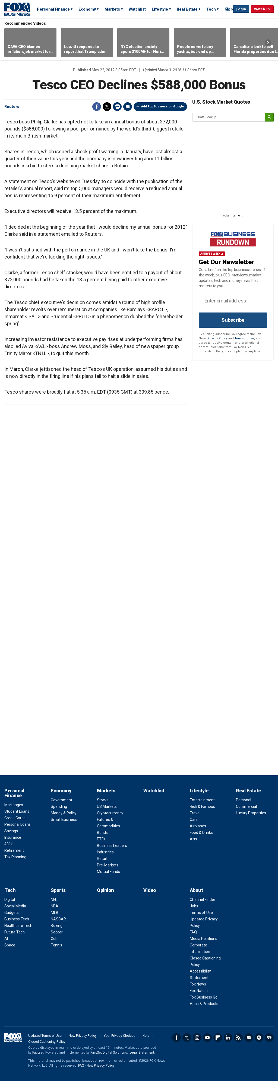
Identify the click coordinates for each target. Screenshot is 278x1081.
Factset (38, 1052)
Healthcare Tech (18, 925)
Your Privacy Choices (119, 1036)
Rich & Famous (202, 806)
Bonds (102, 832)
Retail (102, 858)
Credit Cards (15, 818)
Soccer (57, 932)
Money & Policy (64, 813)
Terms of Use (244, 338)
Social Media (15, 906)
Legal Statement (141, 1052)
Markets (112, 9)
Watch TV (262, 9)
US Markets (107, 806)
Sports (58, 890)
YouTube (207, 1037)
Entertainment (202, 800)
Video (149, 890)
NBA (54, 906)
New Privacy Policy (83, 1036)
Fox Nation (199, 990)
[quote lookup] (229, 117)
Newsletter (248, 1037)
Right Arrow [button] (268, 42)
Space (9, 945)
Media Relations (203, 938)
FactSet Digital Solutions (108, 1052)
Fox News (198, 984)
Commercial (246, 806)
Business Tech (16, 919)
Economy (87, 9)
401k (8, 844)
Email (127, 106)
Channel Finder (202, 899)
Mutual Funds (108, 871)
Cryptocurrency (110, 813)
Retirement (14, 850)
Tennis (56, 945)
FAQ (193, 932)
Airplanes (198, 826)
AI (6, 938)
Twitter (107, 106)
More (230, 9)
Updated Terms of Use (45, 1036)
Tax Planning (15, 857)
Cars (194, 819)
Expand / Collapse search (227, 9)
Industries (105, 852)
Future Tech (14, 932)
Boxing (56, 925)
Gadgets (11, 912)
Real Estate (187, 9)
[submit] (269, 117)
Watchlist (137, 9)
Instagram (197, 1037)
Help (146, 1036)
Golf (54, 938)
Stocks (103, 800)
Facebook (96, 106)
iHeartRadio (269, 1037)
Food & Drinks (201, 832)
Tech (211, 9)
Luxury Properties (251, 813)
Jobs (194, 906)
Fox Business (17, 9)
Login (241, 9)
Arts (193, 839)
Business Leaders (112, 845)
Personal (243, 800)
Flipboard (217, 1037)
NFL (54, 899)
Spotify (259, 1037)
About (196, 890)
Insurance (12, 837)
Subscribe (233, 320)
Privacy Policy (217, 338)
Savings (11, 831)
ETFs (101, 839)
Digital (9, 899)
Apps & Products (204, 1004)
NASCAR (58, 919)
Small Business (64, 819)
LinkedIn (228, 1037)
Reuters (11, 106)
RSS (238, 1037)
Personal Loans (17, 824)
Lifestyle (160, 9)
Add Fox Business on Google (162, 106)
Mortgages (13, 805)
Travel (195, 813)
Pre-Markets (107, 865)
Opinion (105, 890)
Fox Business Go (203, 997)
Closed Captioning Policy (46, 1042)
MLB (54, 912)
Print (117, 106)
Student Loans (16, 811)
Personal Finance (53, 9)
